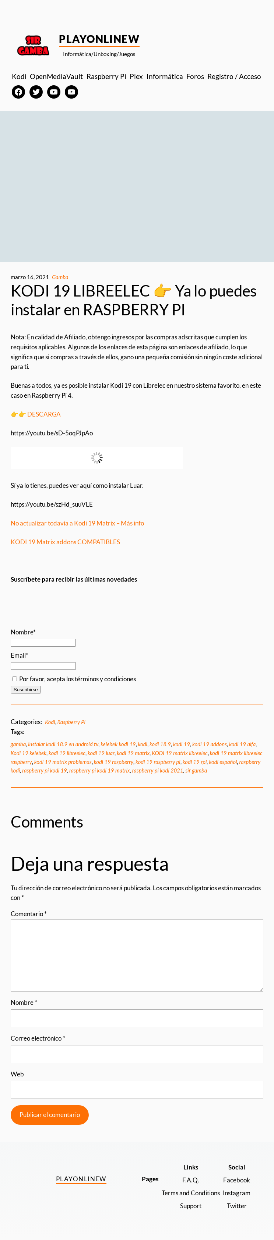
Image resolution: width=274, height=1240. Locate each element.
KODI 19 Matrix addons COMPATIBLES (65, 542)
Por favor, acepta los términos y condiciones (74, 679)
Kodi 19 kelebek (28, 753)
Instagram (236, 1193)
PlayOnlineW (99, 38)
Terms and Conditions (191, 1193)
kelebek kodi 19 (118, 744)
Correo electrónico (38, 1038)
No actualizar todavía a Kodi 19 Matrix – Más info (77, 523)
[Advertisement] (137, 188)
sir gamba (196, 770)
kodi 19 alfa (242, 744)
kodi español (223, 761)
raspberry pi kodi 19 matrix (99, 770)
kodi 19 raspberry (113, 761)
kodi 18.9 (160, 744)
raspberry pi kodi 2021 (157, 770)
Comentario (29, 914)
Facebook (236, 1180)
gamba (18, 744)
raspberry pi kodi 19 (44, 770)
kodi (142, 744)
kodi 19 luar (101, 753)
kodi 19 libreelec (67, 753)
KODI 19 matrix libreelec (179, 753)
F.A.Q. (190, 1180)
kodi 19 (181, 744)
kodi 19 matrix (133, 753)
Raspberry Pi (71, 722)
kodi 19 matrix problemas (63, 761)
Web (17, 1074)
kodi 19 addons (209, 744)
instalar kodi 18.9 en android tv (63, 744)
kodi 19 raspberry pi (158, 761)
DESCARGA (44, 414)
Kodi (50, 722)
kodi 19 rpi (195, 761)
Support (190, 1206)
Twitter (237, 1206)
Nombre (24, 1002)
